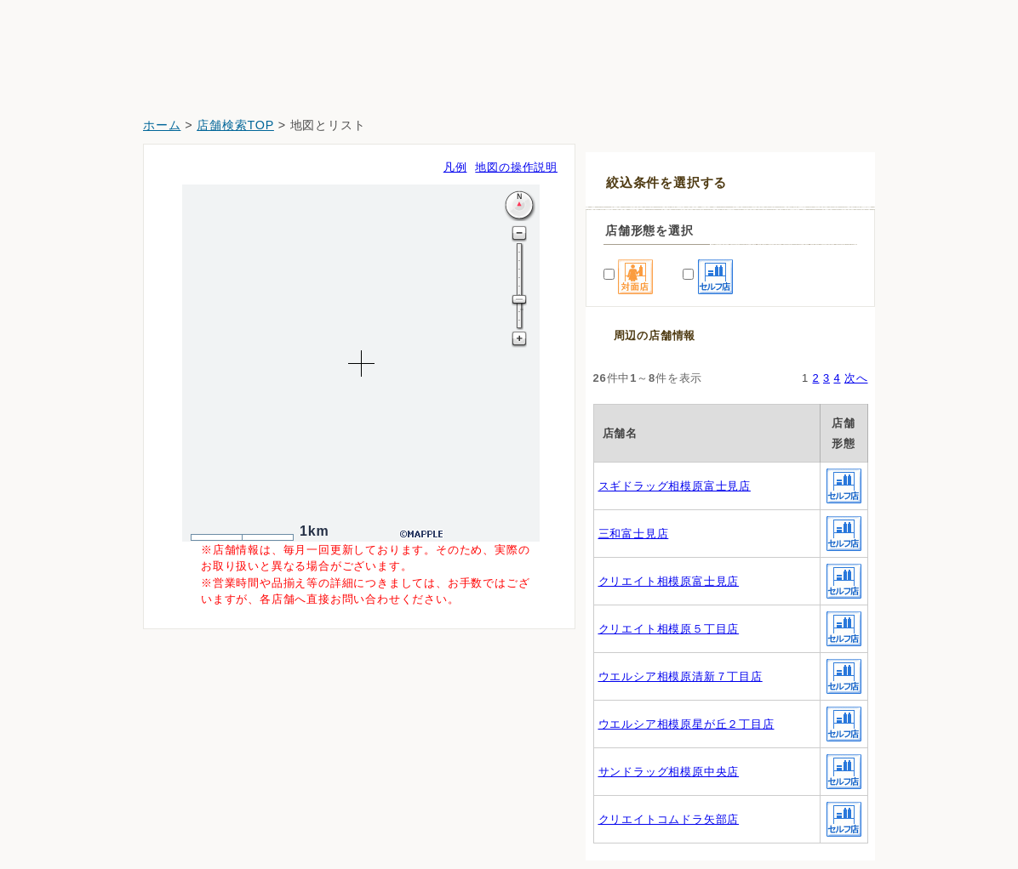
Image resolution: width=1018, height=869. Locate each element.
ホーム (161, 125)
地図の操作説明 (516, 167)
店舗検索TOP (235, 125)
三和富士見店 (633, 533)
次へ (856, 378)
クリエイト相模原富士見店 (669, 581)
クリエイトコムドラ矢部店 (669, 819)
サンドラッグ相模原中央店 (669, 771)
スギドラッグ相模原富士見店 (674, 486)
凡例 (455, 167)
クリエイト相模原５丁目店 (669, 628)
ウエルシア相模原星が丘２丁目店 (686, 724)
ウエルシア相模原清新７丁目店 (680, 676)
